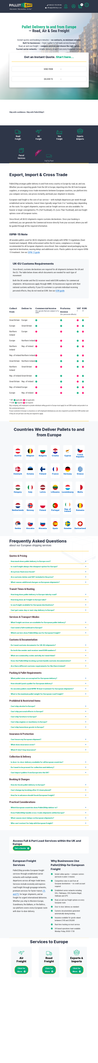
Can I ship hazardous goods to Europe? (27, 714)
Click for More (21, 956)
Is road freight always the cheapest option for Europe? (34, 553)
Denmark (18, 457)
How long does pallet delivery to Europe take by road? (34, 581)
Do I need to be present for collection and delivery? (32, 754)
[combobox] (49, 69)
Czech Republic (80, 439)
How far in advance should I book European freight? (33, 782)
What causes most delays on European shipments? (32, 805)
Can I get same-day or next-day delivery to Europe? (33, 597)
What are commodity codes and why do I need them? (33, 642)
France (55, 457)
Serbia (18, 512)
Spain (55, 512)
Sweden (67, 512)
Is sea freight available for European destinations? (32, 592)
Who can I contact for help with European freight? (32, 810)
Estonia (30, 457)
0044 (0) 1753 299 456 (56, 5)
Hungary (18, 476)
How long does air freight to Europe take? (28, 586)
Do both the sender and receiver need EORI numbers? (33, 637)
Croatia (55, 439)
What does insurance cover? (23, 731)
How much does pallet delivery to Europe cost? (31, 548)
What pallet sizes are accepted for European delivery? (34, 665)
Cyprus (67, 439)
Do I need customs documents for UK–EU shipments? (33, 632)
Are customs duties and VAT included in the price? (32, 564)
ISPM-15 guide (34, 239)
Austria (17, 439)
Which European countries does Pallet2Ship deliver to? (34, 794)
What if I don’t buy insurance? (23, 737)
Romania (80, 494)
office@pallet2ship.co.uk (55, 8)
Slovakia (30, 512)
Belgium (30, 439)
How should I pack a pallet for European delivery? (32, 670)
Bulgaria (43, 439)
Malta (80, 476)
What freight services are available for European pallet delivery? (38, 609)
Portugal (55, 494)
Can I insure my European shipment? (26, 726)
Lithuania (55, 476)
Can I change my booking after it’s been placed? (31, 777)
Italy (30, 476)
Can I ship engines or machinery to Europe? (29, 709)
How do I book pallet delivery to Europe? (28, 772)
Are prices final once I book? (23, 559)
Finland (42, 457)
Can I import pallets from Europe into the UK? (30, 759)
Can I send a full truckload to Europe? (26, 614)
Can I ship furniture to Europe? (24, 703)
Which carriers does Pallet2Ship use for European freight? (35, 620)
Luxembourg (67, 476)
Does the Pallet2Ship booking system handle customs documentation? (41, 648)
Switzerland (80, 512)
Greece (80, 457)
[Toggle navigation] (87, 5)
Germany (67, 457)
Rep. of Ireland (67, 494)
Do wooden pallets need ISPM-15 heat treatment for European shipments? (42, 676)
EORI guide (60, 277)
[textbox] (49, 69)
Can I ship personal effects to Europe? (27, 698)
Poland (42, 494)
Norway (30, 494)
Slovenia (43, 512)
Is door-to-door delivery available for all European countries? (37, 749)
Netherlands (18, 494)
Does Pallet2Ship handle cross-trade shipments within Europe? (38, 800)
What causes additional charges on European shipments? (35, 569)
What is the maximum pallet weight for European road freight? (37, 681)
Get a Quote (22, 835)
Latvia (43, 476)
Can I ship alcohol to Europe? (23, 693)
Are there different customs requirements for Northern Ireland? (38, 653)
